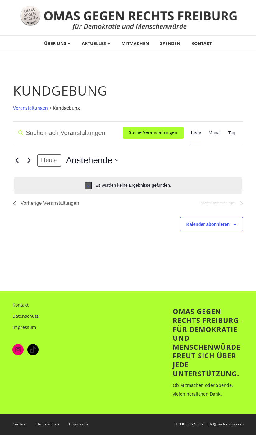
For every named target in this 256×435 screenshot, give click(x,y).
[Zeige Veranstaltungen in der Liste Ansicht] (196, 133)
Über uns (55, 43)
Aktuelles (94, 43)
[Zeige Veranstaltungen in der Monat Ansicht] (215, 133)
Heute (49, 160)
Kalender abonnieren (208, 224)
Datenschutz (25, 316)
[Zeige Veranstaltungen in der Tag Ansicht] (231, 133)
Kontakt (201, 43)
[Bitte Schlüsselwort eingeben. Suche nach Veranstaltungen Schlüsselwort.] (68, 133)
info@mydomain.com (225, 424)
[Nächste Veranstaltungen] (29, 160)
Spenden (170, 43)
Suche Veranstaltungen (153, 132)
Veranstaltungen (30, 108)
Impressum (24, 327)
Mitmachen (135, 43)
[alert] (128, 185)
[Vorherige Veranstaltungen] (17, 160)
